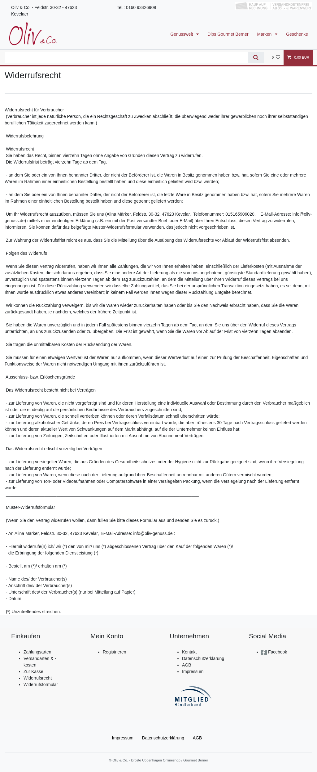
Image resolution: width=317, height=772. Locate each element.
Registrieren (114, 651)
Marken (265, 34)
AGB (186, 664)
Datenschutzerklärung (203, 658)
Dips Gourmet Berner (227, 34)
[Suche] (255, 57)
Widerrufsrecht (38, 678)
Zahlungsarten (37, 651)
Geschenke (297, 34)
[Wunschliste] (276, 57)
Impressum (192, 671)
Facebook (277, 651)
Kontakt (189, 651)
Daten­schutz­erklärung (163, 737)
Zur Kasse (33, 671)
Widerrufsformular (41, 684)
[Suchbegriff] (126, 57)
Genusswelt (182, 34)
